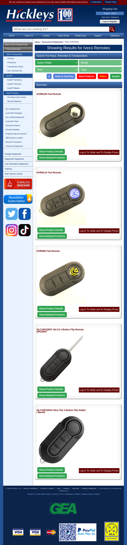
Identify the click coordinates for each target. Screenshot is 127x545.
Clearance (115, 36)
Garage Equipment (13, 154)
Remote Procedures (13, 142)
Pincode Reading (12, 130)
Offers (103, 76)
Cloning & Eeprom (12, 125)
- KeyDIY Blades (13, 88)
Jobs (58, 488)
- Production (11, 62)
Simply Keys (80, 36)
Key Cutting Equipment (14, 117)
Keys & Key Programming (16, 44)
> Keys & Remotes (13, 49)
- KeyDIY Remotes (13, 84)
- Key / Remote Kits (14, 71)
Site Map (75, 488)
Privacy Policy (110, 2)
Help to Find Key (64, 76)
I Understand (96, 2)
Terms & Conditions (30, 488)
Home (11, 36)
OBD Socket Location (14, 138)
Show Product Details (51, 151)
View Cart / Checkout (110, 17)
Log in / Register (110, 21)
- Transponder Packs (14, 67)
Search (116, 76)
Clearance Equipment (14, 146)
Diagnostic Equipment (14, 159)
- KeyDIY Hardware (14, 80)
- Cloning (10, 58)
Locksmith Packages (13, 113)
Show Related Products (52, 157)
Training (8, 169)
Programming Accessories (16, 134)
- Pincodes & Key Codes (16, 97)
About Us (29, 36)
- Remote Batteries (13, 101)
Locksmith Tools (11, 121)
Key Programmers (12, 109)
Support (97, 36)
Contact (46, 36)
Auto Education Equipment (16, 164)
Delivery (66, 488)
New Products (86, 76)
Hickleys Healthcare (89, 488)
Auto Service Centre (13, 174)
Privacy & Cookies (47, 488)
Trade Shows (63, 36)
